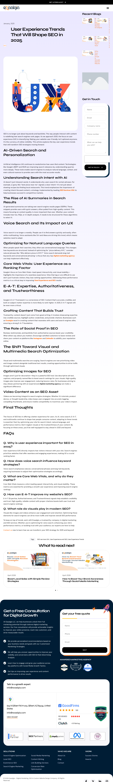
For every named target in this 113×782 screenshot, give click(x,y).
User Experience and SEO (58, 539)
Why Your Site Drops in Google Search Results (97, 57)
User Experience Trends (76, 539)
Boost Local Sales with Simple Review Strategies (28, 579)
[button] (108, 8)
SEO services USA (43, 539)
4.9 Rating (76, 723)
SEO (4, 45)
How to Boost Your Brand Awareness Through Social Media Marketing (82, 579)
